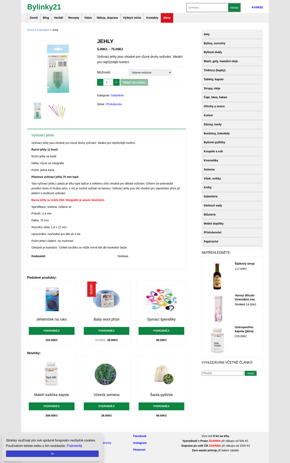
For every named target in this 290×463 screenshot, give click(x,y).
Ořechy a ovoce (214, 106)
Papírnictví (211, 241)
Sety (207, 34)
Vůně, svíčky (212, 178)
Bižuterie (210, 214)
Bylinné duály (213, 52)
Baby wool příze (106, 319)
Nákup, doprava (107, 17)
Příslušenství (114, 104)
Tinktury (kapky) (215, 70)
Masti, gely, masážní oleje (221, 61)
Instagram (140, 442)
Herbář (58, 17)
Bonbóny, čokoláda (217, 133)
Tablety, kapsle (214, 79)
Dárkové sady (213, 205)
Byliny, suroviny (214, 43)
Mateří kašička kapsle (51, 395)
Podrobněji (52, 330)
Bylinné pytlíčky (214, 142)
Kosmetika (211, 160)
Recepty (73, 17)
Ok (52, 453)
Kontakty (152, 17)
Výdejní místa (132, 17)
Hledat (234, 7)
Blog (46, 17)
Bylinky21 (44, 6)
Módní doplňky (214, 223)
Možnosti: (104, 72)
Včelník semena (106, 395)
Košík (255, 7)
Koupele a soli (213, 151)
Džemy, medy (213, 124)
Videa (88, 17)
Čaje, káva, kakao (215, 97)
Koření (208, 115)
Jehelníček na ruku (51, 319)
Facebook (139, 436)
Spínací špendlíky (161, 319)
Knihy (208, 187)
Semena (209, 169)
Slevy (167, 17)
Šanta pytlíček (161, 395)
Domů (34, 17)
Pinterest (139, 449)
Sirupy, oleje (212, 88)
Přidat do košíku (134, 82)
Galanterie (43, 29)
